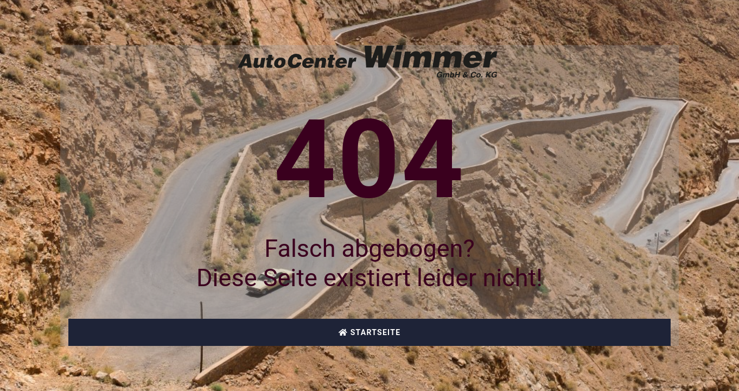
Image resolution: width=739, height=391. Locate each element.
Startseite (370, 332)
